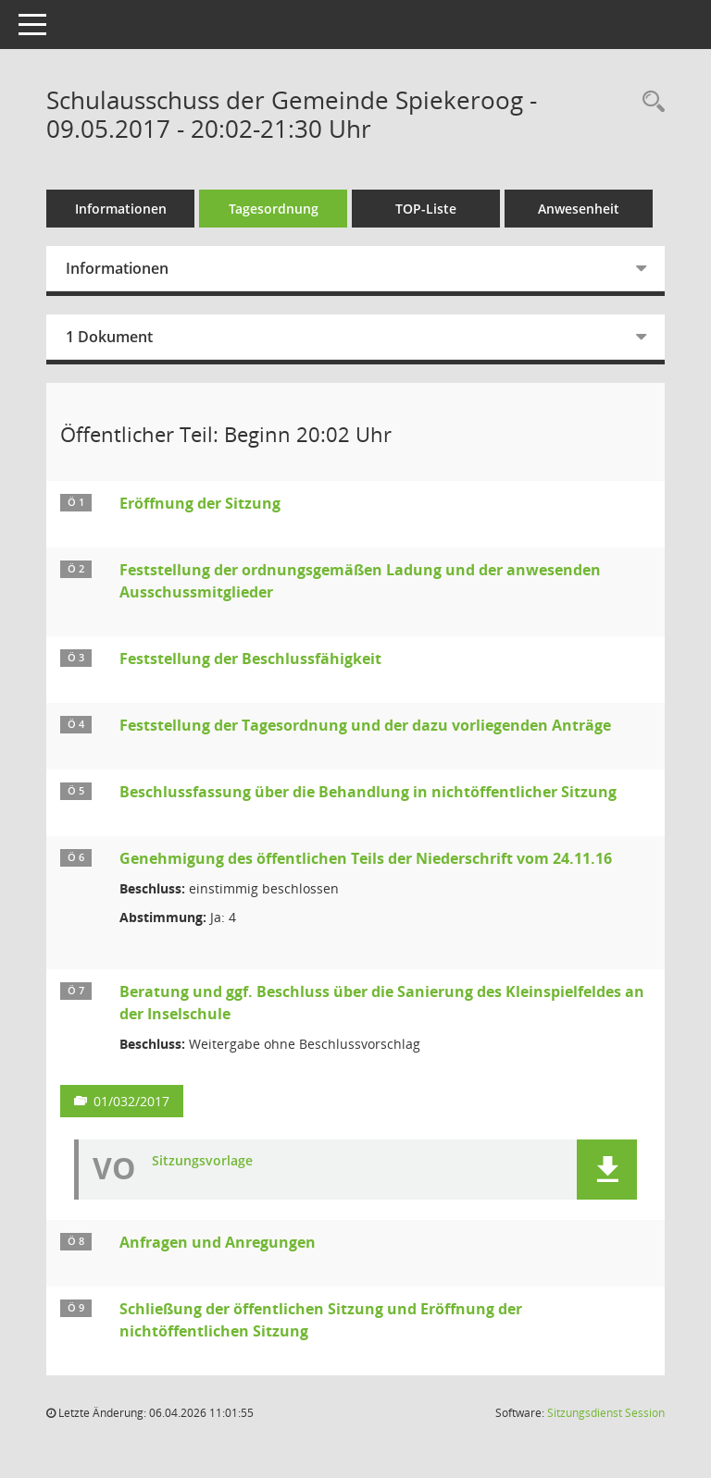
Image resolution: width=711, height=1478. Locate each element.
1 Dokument (109, 336)
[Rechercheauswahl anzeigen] (649, 102)
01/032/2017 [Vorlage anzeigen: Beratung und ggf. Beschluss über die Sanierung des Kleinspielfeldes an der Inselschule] (131, 1101)
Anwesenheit (578, 208)
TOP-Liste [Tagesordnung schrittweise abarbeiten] (425, 208)
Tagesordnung (273, 208)
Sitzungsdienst (606, 1413)
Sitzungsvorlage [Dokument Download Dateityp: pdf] (202, 1161)
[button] (607, 1169)
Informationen (121, 208)
